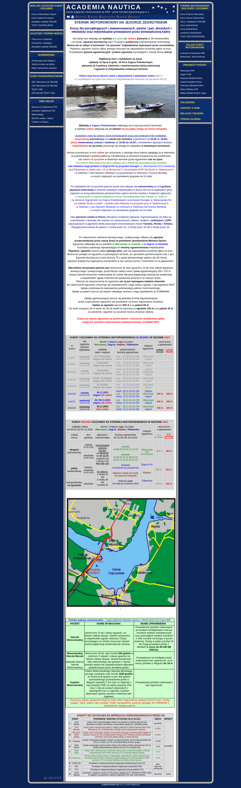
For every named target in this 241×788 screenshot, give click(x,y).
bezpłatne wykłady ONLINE (44, 22)
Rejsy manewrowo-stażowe (44, 68)
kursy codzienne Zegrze (43, 18)
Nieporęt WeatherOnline (191, 78)
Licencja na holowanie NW (192, 53)
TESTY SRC (37, 89)
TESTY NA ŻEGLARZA (42, 25)
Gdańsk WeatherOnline (191, 82)
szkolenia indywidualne (191, 33)
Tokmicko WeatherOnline (191, 85)
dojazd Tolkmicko (134, 17)
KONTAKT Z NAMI (190, 108)
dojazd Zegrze (92, 17)
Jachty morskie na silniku (43, 64)
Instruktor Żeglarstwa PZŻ (44, 111)
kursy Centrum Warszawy (192, 14)
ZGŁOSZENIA (187, 102)
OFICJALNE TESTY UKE (43, 93)
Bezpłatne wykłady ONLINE (44, 47)
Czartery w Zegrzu (40, 122)
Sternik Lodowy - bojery (42, 118)
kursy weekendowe (189, 25)
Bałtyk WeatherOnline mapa (193, 93)
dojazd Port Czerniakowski (107, 17)
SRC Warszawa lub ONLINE (45, 82)
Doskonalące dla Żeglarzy (44, 60)
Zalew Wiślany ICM (189, 89)
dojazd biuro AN (80, 17)
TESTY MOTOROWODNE (192, 36)
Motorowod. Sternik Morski (192, 57)
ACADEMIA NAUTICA (103, 7)
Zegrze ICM (185, 74)
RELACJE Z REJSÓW (191, 113)
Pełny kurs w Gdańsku (42, 39)
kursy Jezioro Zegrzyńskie (192, 18)
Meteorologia (38, 114)
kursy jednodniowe (189, 29)
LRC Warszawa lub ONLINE (45, 86)
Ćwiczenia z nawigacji (42, 43)
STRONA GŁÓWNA (190, 119)
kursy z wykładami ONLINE (192, 22)
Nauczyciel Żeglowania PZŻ (44, 107)
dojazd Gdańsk (121, 17)
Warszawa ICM (187, 70)
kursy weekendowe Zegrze (44, 14)
